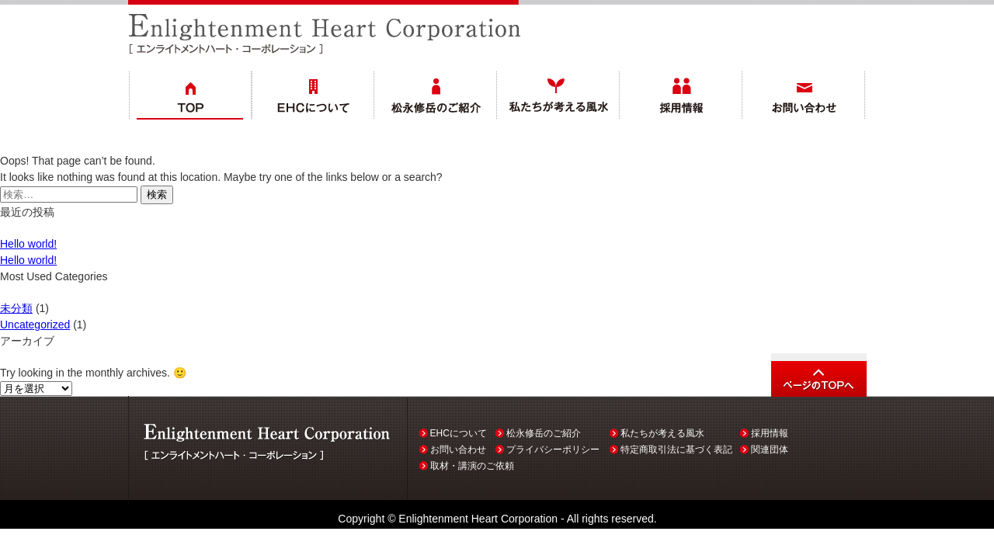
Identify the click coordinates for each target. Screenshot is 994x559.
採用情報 (769, 433)
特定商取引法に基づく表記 (676, 449)
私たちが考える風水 (662, 433)
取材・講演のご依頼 (472, 465)
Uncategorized (35, 324)
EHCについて (458, 433)
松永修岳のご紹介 (543, 433)
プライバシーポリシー (553, 449)
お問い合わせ (458, 449)
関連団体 (769, 449)
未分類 (16, 308)
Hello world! (28, 244)
